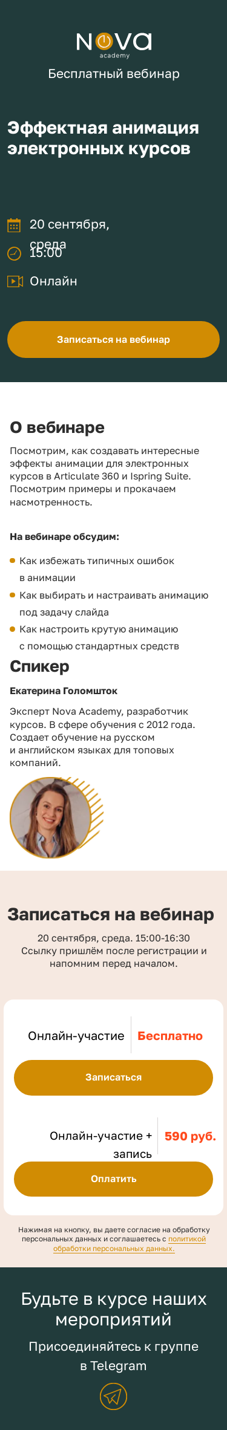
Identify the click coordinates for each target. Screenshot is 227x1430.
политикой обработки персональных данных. (129, 1243)
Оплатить (114, 1178)
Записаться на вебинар (113, 339)
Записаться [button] (113, 1077)
